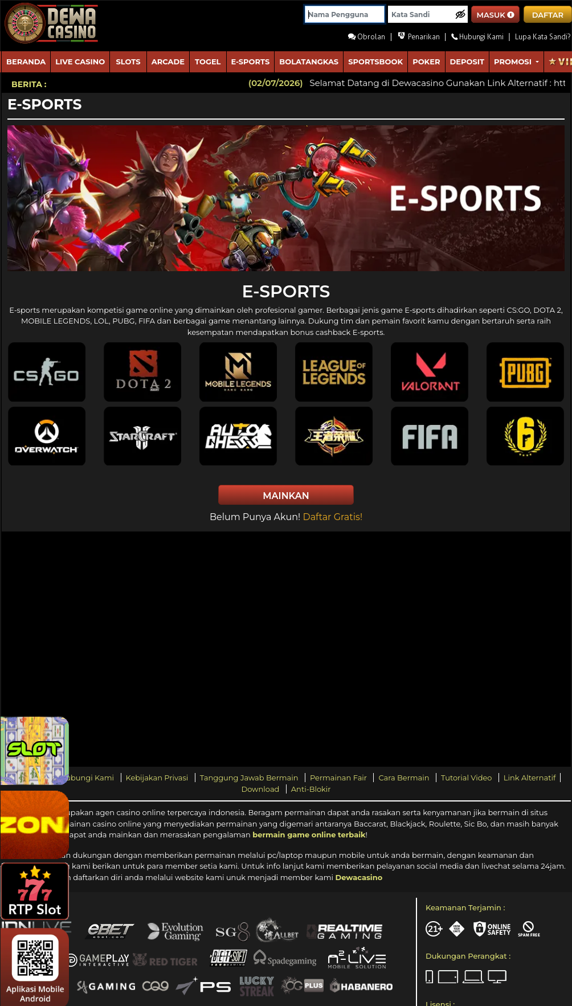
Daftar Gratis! (332, 517)
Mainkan (286, 495)
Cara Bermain (404, 777)
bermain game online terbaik (308, 834)
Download (261, 789)
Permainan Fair (339, 777)
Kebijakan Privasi (158, 777)
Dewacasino (358, 877)
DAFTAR (547, 14)
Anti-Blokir (311, 789)
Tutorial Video (467, 777)
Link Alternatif (529, 777)
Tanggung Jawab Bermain (250, 777)
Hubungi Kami (88, 777)
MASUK (496, 14)
